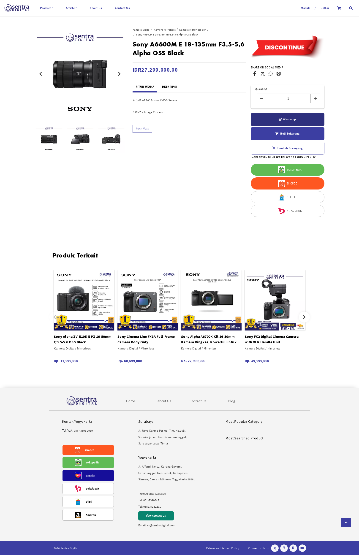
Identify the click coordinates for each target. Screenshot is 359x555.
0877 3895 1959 (83, 431)
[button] (351, 8)
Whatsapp (287, 119)
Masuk (305, 8)
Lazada (90, 475)
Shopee (89, 450)
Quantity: (261, 88)
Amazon (91, 515)
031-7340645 (151, 500)
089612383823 (157, 494)
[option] (80, 73)
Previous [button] (40, 74)
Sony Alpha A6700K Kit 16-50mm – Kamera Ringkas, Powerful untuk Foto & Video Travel (209, 339)
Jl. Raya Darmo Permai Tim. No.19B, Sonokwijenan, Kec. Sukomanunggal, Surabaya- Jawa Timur (162, 437)
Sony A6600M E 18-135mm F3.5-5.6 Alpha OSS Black (167, 34)
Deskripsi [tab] (169, 87)
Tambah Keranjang (287, 148)
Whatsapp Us (156, 515)
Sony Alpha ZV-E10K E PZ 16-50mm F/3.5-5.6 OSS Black (83, 339)
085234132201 (152, 507)
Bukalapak (92, 488)
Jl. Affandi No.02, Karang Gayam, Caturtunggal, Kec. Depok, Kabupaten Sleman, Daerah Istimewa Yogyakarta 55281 (166, 473)
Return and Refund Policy (222, 548)
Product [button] (45, 8)
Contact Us (122, 8)
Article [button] (70, 8)
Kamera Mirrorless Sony (193, 29)
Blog (231, 401)
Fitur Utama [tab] (145, 87)
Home (130, 401)
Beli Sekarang (287, 133)
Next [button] (119, 74)
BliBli (89, 501)
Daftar (325, 8)
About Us (96, 8)
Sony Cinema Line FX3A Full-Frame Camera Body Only (146, 339)
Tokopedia (92, 462)
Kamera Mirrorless (165, 29)
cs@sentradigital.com (161, 525)
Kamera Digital (141, 29)
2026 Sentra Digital (66, 548)
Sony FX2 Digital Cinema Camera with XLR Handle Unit (272, 339)
